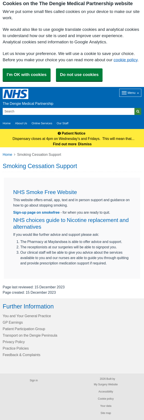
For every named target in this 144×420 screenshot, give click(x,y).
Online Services (42, 123)
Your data (105, 406)
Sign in (34, 380)
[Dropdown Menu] (130, 93)
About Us (21, 123)
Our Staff (62, 123)
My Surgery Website (106, 384)
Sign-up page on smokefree (36, 212)
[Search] (69, 111)
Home (7, 154)
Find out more (65, 144)
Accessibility (106, 391)
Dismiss (85, 144)
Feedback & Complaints (21, 355)
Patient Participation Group (24, 329)
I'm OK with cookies (27, 74)
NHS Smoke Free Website (45, 192)
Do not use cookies (79, 74)
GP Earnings (13, 322)
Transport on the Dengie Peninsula (30, 335)
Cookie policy (106, 398)
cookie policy (126, 60)
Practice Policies (16, 348)
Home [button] (7, 123)
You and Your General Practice (27, 316)
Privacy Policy (14, 342)
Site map (106, 413)
